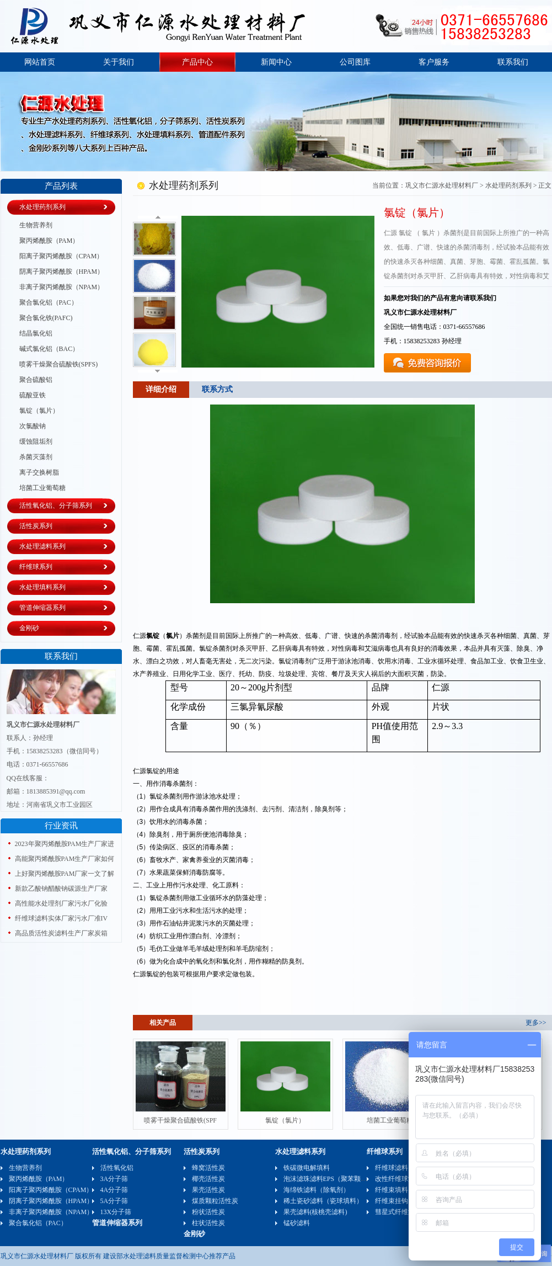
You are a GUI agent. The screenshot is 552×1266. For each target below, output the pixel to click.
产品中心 (197, 62)
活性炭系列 (35, 526)
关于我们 (118, 62)
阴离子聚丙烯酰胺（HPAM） (61, 271)
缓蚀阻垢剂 (35, 441)
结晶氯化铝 (35, 333)
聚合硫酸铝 (35, 380)
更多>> (536, 1022)
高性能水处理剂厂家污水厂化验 (61, 903)
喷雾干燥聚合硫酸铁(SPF (180, 1120)
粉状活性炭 (208, 1212)
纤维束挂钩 (391, 1201)
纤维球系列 (35, 567)
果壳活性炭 (208, 1190)
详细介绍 (161, 389)
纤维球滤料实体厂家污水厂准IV (61, 918)
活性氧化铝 (116, 1168)
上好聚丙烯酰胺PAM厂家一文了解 (65, 873)
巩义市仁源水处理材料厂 (441, 185)
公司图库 (355, 62)
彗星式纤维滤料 (398, 1212)
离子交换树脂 (39, 472)
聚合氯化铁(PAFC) (46, 318)
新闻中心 (276, 62)
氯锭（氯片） (39, 410)
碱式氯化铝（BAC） (49, 349)
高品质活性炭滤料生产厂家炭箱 (61, 933)
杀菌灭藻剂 (35, 457)
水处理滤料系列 (42, 546)
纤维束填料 (391, 1190)
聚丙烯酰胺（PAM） (49, 240)
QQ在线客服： (28, 778)
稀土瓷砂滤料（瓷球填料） (323, 1201)
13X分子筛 (116, 1212)
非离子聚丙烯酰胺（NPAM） (61, 287)
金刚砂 (29, 628)
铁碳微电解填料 (306, 1168)
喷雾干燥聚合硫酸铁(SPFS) (58, 364)
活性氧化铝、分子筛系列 (55, 505)
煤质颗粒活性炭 (215, 1201)
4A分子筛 (114, 1190)
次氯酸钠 (32, 426)
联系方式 (217, 389)
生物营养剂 (35, 225)
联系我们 (512, 62)
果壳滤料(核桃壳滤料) (315, 1212)
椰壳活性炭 (208, 1179)
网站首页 (39, 62)
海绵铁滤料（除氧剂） (316, 1190)
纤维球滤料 (391, 1168)
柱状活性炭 (208, 1223)
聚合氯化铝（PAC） (48, 302)
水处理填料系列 (42, 587)
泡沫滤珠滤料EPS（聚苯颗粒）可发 (335, 1179)
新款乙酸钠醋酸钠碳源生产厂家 (61, 888)
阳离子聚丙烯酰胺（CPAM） (61, 256)
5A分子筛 (114, 1201)
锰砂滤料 (296, 1223)
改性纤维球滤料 (398, 1179)
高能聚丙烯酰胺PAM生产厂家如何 (65, 859)
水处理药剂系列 (42, 207)
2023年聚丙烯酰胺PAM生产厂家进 (65, 844)
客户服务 (434, 62)
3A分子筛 (114, 1179)
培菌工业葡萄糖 (42, 488)
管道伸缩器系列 (42, 607)
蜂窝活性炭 (208, 1168)
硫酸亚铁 (32, 395)
